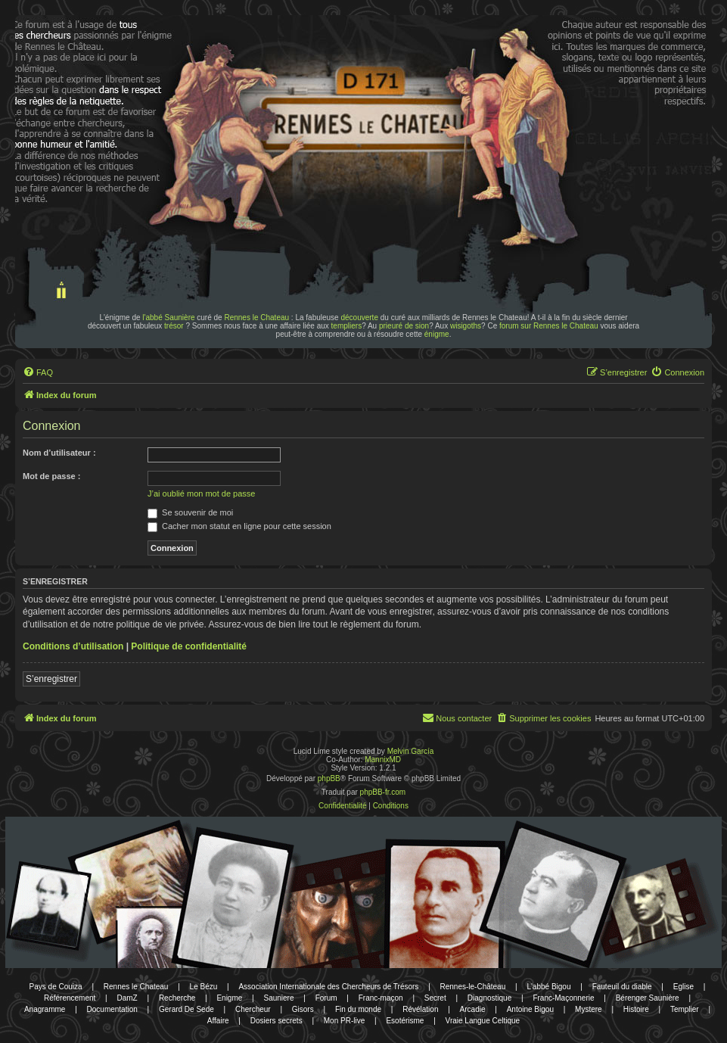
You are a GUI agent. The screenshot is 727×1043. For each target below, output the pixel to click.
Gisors (303, 1009)
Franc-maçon (381, 998)
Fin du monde (358, 1009)
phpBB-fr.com (383, 792)
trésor (174, 326)
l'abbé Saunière (168, 317)
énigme (436, 334)
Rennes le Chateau (256, 317)
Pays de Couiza (56, 986)
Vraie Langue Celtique (483, 1021)
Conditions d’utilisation (73, 646)
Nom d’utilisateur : (59, 452)
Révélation (420, 1009)
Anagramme (44, 1009)
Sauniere (278, 998)
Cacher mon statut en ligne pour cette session (239, 526)
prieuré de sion (404, 326)
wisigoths (465, 326)
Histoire (636, 1009)
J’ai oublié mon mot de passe (201, 493)
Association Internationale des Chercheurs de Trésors (328, 986)
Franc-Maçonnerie (563, 998)
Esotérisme (405, 1021)
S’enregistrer (51, 679)
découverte (358, 317)
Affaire (218, 1021)
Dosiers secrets (276, 1021)
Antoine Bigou (530, 1009)
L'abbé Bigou (548, 986)
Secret (435, 998)
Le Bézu (204, 986)
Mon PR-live (344, 1021)
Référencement (69, 998)
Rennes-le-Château (473, 986)
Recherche (177, 998)
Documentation (112, 1009)
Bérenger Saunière (647, 998)
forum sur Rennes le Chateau (548, 326)
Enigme (229, 998)
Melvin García (410, 751)
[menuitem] (38, 372)
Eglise (683, 986)
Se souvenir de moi (190, 512)
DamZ (127, 998)
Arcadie (473, 1009)
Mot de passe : (51, 476)
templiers (346, 326)
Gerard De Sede (186, 1009)
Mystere (588, 1009)
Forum (326, 998)
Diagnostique (489, 998)
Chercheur (253, 1009)
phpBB (329, 778)
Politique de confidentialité (189, 646)
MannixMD (383, 759)
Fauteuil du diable (622, 986)
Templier (684, 1009)
